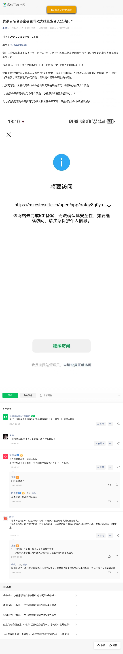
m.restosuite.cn (18, 44)
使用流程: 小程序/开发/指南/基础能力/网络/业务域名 (29, 605)
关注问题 (28, 395)
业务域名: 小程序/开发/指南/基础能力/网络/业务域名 (29, 595)
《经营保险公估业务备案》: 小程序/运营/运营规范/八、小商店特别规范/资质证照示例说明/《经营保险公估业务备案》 (41, 634)
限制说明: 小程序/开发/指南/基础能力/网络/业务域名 (29, 614)
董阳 (7, 28)
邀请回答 (46, 395)
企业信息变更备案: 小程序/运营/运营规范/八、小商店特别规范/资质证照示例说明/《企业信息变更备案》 (41, 624)
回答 (10, 395)
